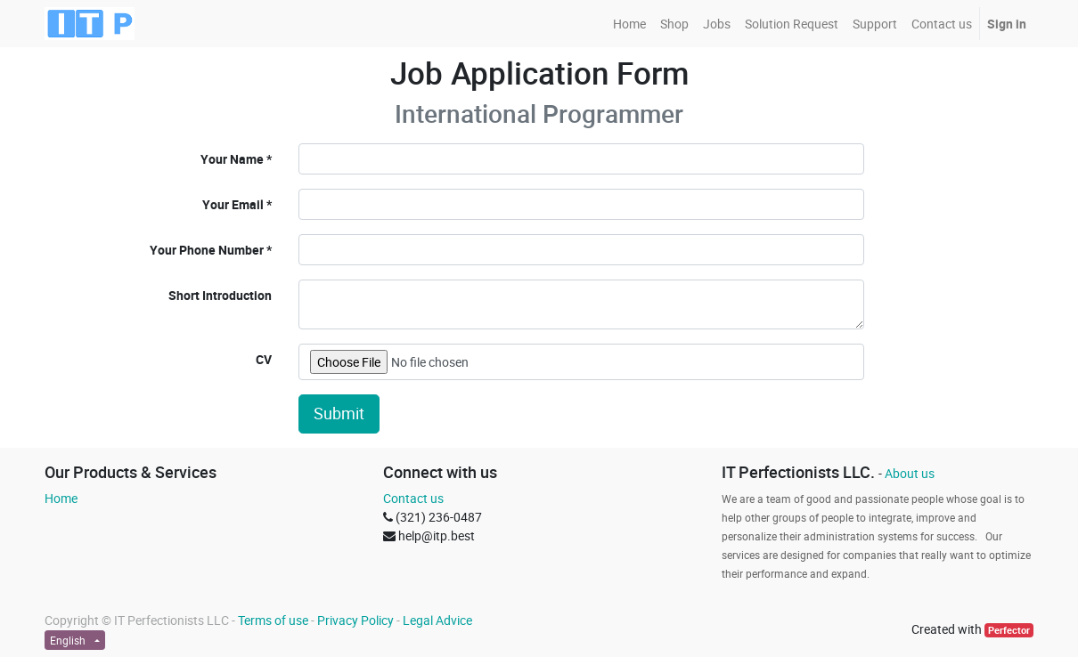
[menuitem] (629, 23)
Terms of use (273, 620)
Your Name (232, 158)
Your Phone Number (207, 249)
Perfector (1009, 630)
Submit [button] (339, 413)
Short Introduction (220, 295)
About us (910, 473)
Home (61, 498)
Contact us (413, 498)
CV (264, 359)
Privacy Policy (355, 620)
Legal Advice (437, 620)
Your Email (233, 204)
